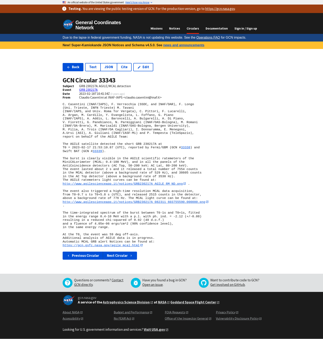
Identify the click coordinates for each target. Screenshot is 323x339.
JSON (108, 67)
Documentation (217, 28)
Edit (143, 67)
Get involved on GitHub (227, 285)
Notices (174, 28)
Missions (157, 28)
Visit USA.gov (154, 329)
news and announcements (183, 45)
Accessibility (71, 319)
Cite (124, 67)
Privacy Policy (225, 312)
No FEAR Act (122, 319)
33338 (185, 147)
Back (73, 67)
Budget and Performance (131, 312)
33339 (97, 151)
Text (93, 67)
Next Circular (120, 255)
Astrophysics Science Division (126, 302)
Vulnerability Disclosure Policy (237, 319)
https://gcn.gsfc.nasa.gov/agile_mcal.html (101, 245)
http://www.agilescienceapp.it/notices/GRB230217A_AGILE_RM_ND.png (123, 184)
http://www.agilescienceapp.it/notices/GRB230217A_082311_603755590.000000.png (134, 202)
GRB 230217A (88, 90)
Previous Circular (83, 255)
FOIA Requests (175, 312)
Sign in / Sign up (245, 28)
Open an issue (152, 285)
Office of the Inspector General (186, 319)
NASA (162, 302)
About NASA (71, 312)
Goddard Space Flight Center (193, 302)
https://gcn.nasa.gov (220, 8)
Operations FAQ (208, 37)
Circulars (193, 28)
